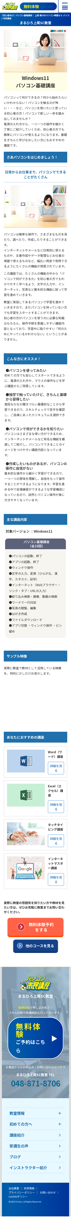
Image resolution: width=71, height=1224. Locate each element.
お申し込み (38, 6)
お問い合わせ (48, 1192)
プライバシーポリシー (22, 1192)
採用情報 (29, 1188)
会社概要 (14, 1188)
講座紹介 (17, 1135)
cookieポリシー (18, 1196)
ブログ (15, 1156)
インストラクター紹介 (28, 1167)
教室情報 (17, 1113)
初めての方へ (20, 1124)
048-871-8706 (35, 1083)
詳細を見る (56, 768)
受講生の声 (18, 1146)
